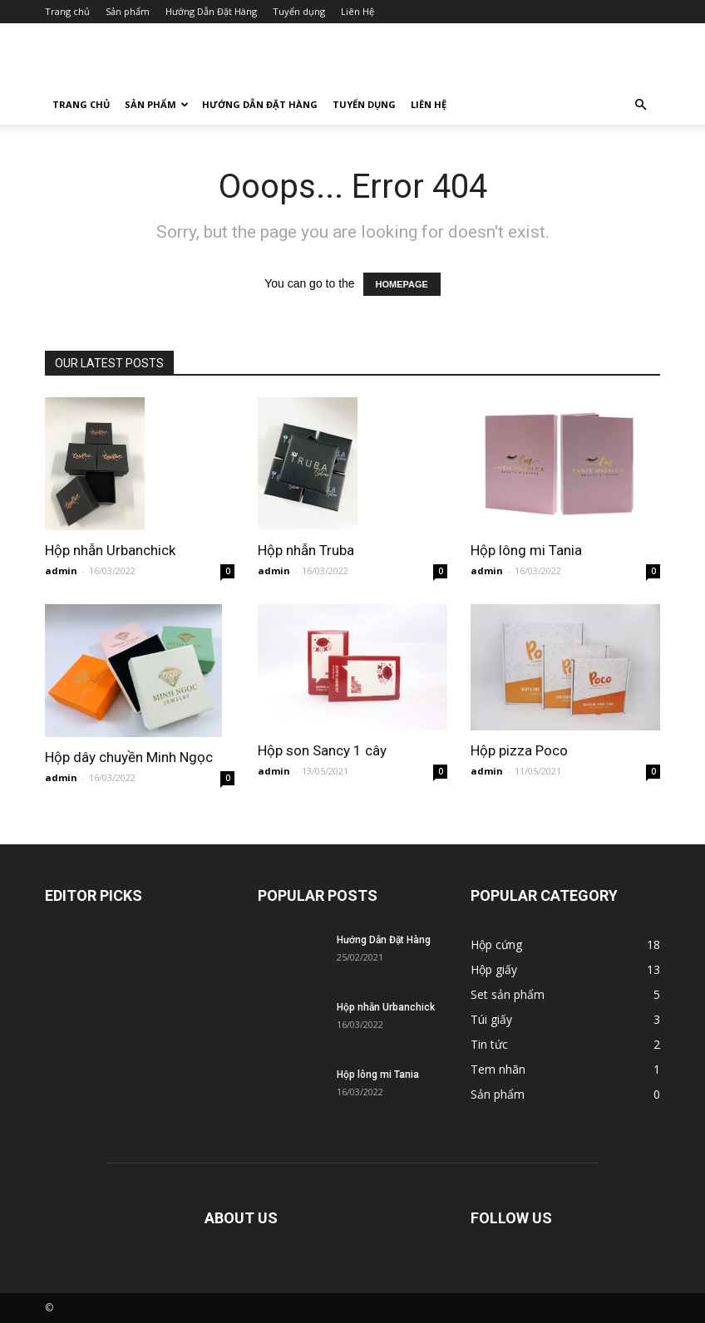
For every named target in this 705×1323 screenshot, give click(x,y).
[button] (640, 105)
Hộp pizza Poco (519, 750)
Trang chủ (67, 11)
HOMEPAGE (402, 284)
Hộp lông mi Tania (526, 550)
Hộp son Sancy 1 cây (322, 750)
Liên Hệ (357, 11)
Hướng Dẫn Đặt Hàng (211, 11)
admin (61, 570)
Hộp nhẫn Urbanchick (110, 550)
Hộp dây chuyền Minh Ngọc (129, 757)
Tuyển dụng (299, 11)
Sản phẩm (128, 11)
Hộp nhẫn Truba (306, 550)
